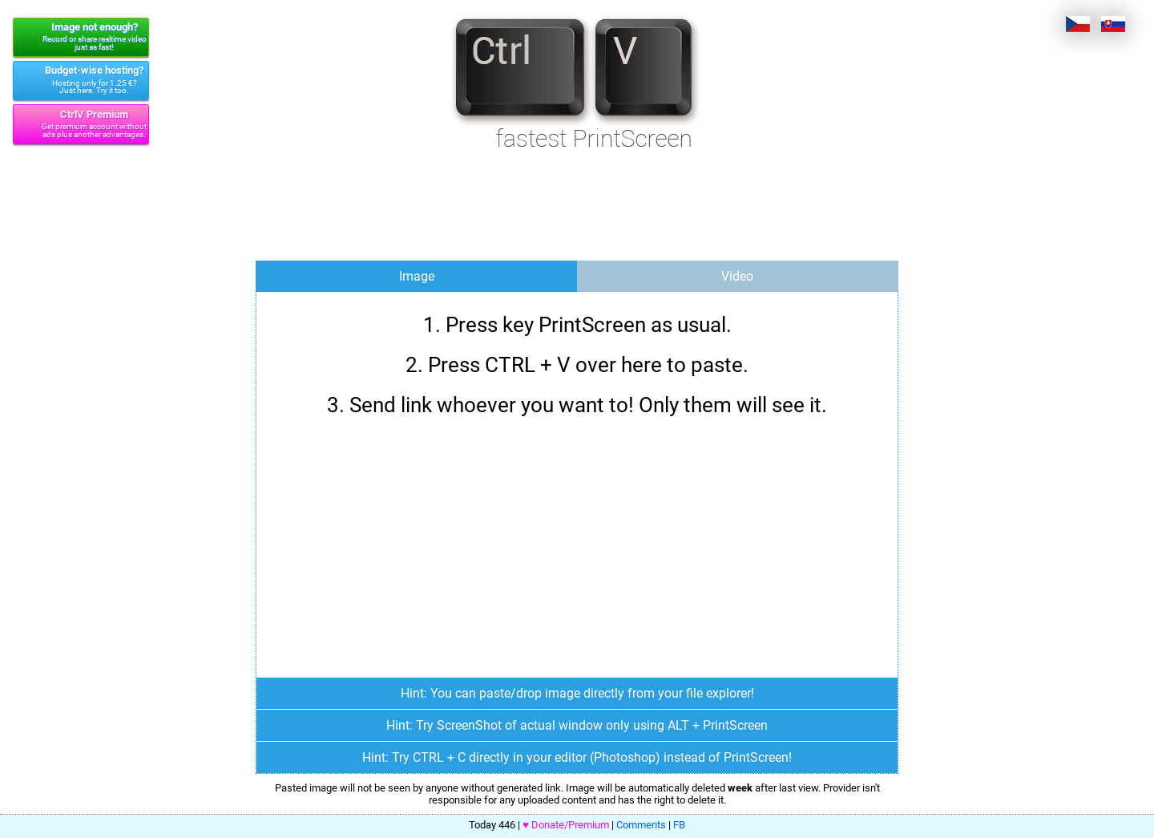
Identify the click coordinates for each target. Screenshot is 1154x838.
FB (679, 825)
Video (737, 276)
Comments (641, 825)
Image (416, 276)
